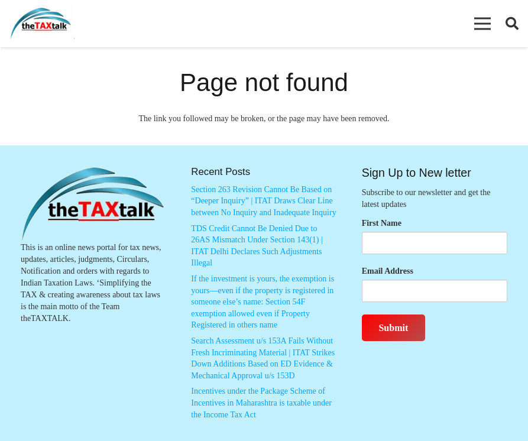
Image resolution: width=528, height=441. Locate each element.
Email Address (387, 271)
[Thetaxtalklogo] (41, 24)
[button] (482, 23)
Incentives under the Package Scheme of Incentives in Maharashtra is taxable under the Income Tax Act (261, 403)
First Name (381, 223)
